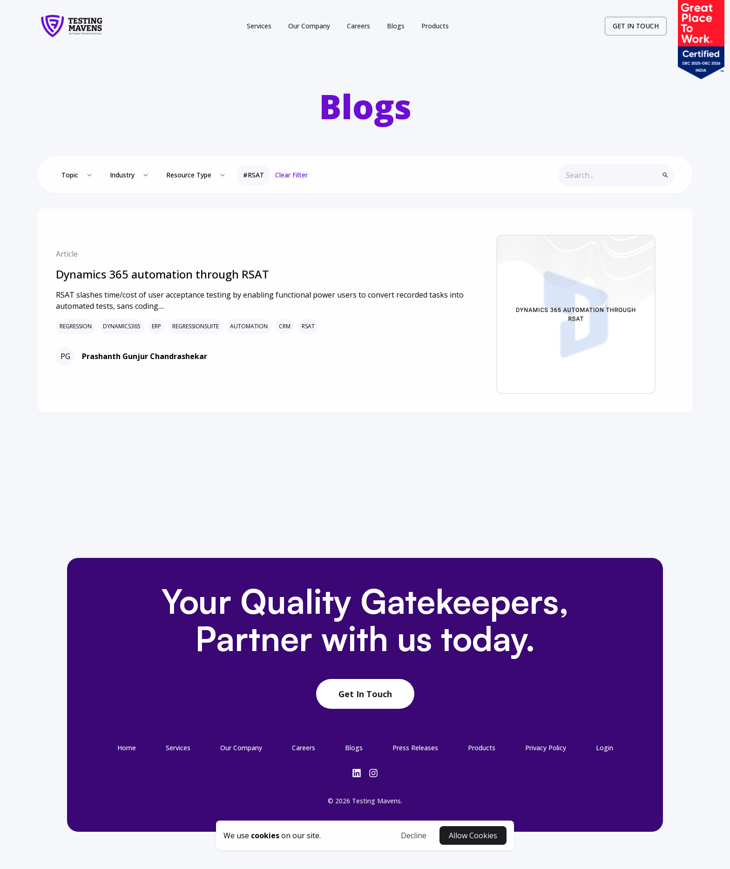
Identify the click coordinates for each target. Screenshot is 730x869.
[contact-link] (636, 26)
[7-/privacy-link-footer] (546, 747)
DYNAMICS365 (122, 326)
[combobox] (77, 175)
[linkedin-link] (356, 773)
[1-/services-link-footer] (178, 747)
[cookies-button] (272, 835)
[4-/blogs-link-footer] (354, 747)
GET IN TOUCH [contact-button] (636, 25)
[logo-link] (71, 26)
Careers (358, 25)
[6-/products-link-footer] (481, 747)
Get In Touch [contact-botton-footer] (365, 693)
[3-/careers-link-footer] (303, 747)
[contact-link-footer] (365, 694)
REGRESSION (76, 326)
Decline (413, 835)
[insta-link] (373, 773)
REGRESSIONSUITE (195, 326)
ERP (156, 326)
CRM (285, 326)
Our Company (309, 25)
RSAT (308, 326)
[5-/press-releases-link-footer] (415, 747)
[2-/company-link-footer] (241, 747)
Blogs (396, 25)
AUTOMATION (249, 326)
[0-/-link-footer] (126, 747)
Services (259, 25)
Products (435, 25)
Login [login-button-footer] (604, 747)
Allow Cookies (473, 835)
